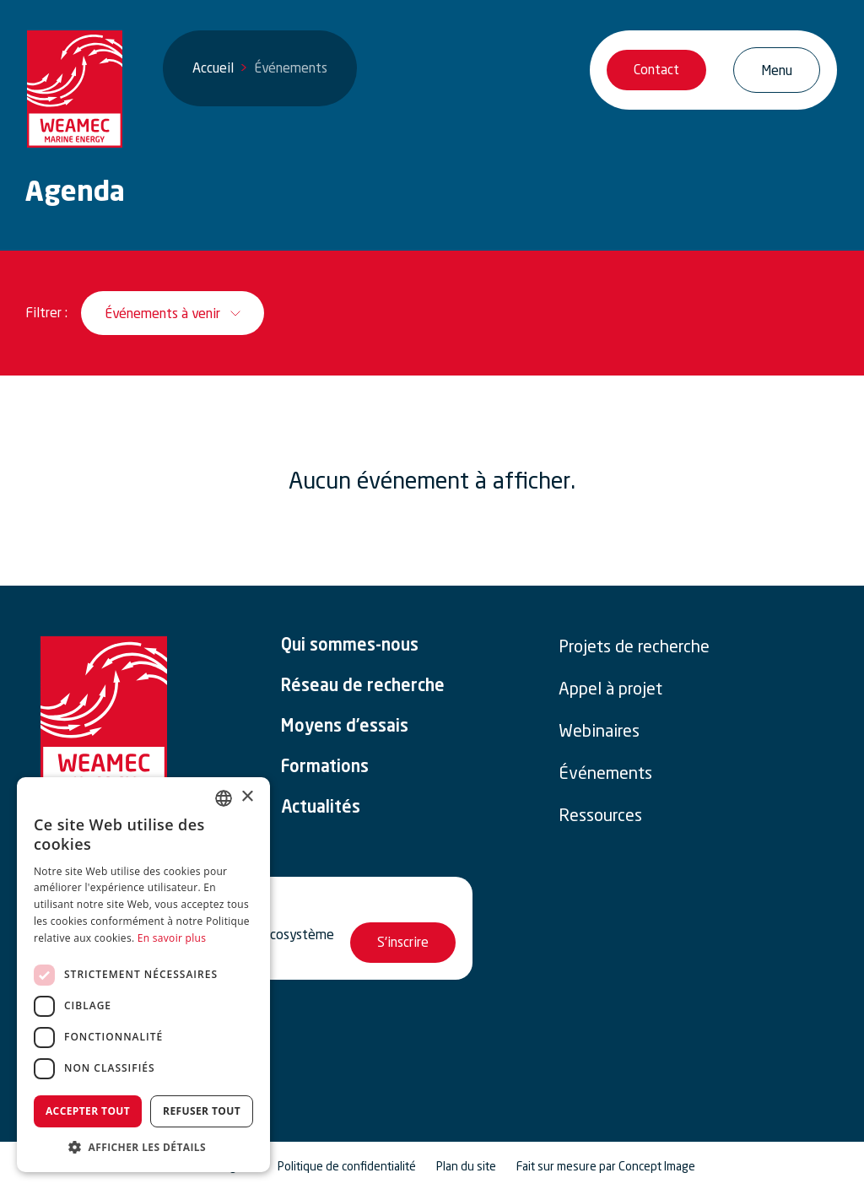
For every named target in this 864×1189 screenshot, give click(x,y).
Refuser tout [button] (201, 1111)
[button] (143, 1146)
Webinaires (599, 731)
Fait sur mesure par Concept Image (605, 1166)
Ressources (600, 815)
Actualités (320, 808)
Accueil (213, 67)
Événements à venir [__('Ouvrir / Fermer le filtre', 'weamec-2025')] (162, 313)
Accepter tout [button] (88, 1111)
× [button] (246, 797)
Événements (605, 773)
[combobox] (223, 798)
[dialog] (143, 974)
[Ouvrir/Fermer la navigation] (776, 70)
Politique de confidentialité (347, 1166)
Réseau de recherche (363, 686)
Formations (325, 767)
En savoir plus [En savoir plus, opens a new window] (172, 938)
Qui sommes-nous (349, 646)
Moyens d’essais (344, 727)
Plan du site (466, 1166)
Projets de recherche (634, 646)
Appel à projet (610, 688)
